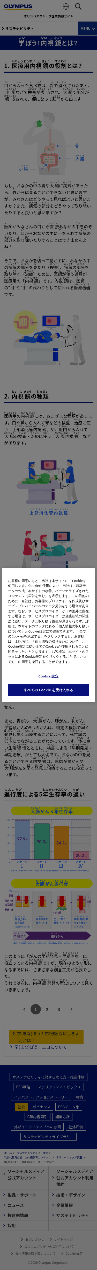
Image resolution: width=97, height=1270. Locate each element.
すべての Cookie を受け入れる (48, 690)
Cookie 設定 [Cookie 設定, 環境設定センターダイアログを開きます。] (48, 676)
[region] (48, 635)
